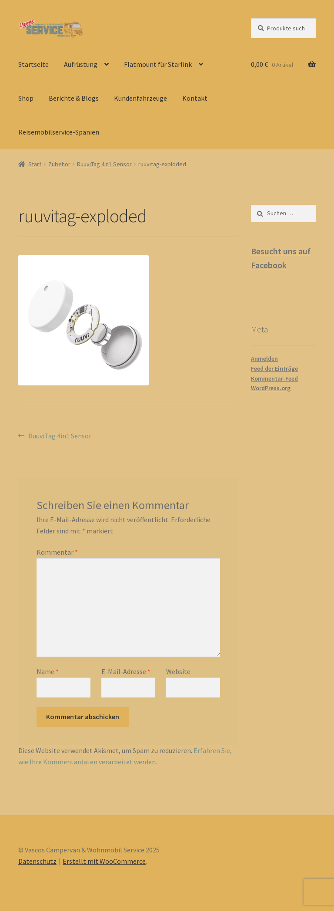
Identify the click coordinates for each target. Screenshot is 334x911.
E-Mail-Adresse (125, 671)
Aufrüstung (80, 64)
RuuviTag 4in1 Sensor (104, 164)
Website (178, 671)
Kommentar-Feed (274, 378)
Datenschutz (37, 861)
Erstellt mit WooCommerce (104, 861)
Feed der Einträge (274, 368)
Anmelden (264, 358)
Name (48, 671)
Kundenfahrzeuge (140, 98)
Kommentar (57, 552)
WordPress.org (271, 388)
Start (34, 164)
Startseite (33, 64)
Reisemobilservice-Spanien (58, 132)
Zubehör (59, 164)
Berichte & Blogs (74, 98)
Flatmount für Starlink (158, 64)
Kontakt (194, 98)
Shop (25, 98)
